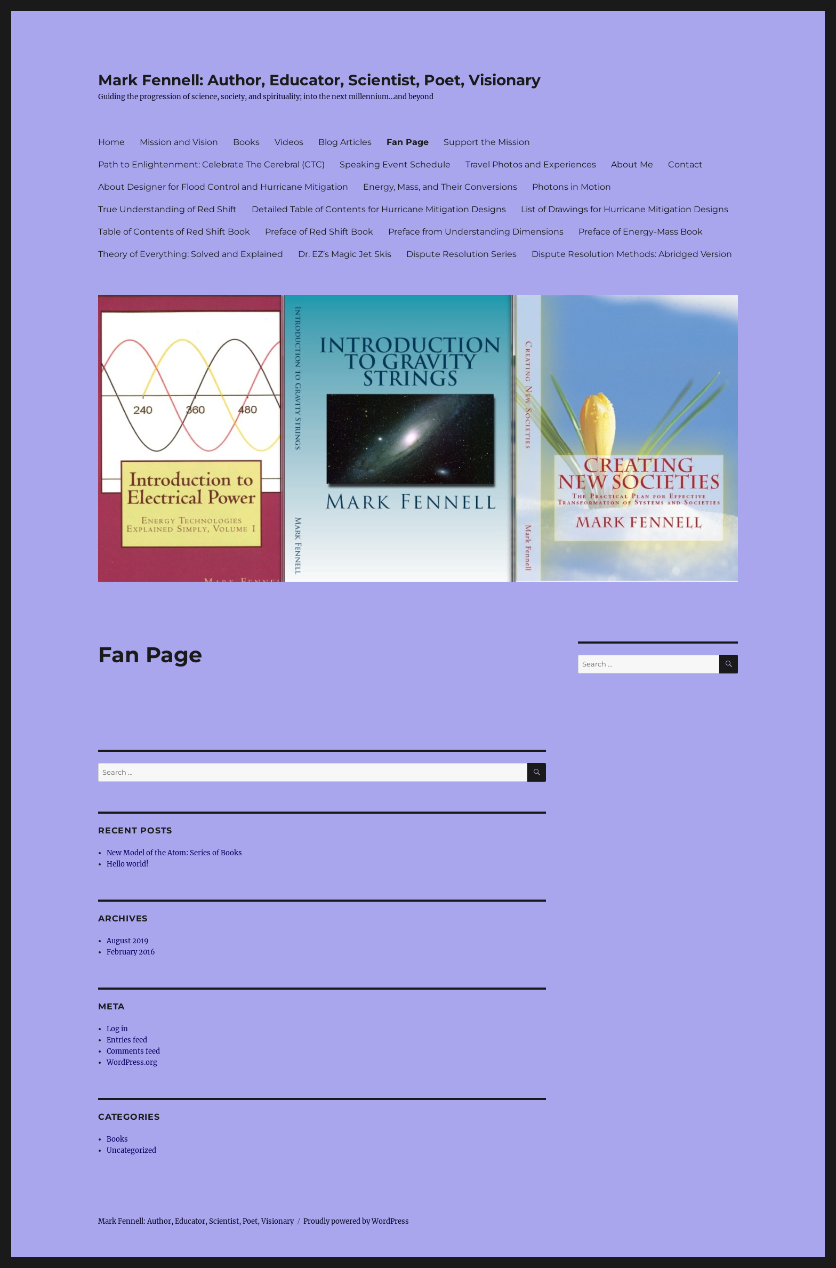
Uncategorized (131, 1150)
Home (111, 142)
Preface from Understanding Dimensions (476, 232)
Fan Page (408, 142)
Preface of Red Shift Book (319, 232)
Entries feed (127, 1040)
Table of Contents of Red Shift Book (174, 232)
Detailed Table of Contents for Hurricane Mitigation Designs (379, 209)
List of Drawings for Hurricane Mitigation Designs (624, 209)
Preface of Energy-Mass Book (640, 232)
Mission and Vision (179, 142)
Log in (117, 1028)
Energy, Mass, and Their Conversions (440, 187)
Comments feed (133, 1051)
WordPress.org (132, 1062)
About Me (632, 164)
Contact (685, 164)
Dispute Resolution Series (461, 254)
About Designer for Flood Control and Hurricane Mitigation (223, 187)
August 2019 (128, 940)
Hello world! (128, 864)
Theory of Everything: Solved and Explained (190, 254)
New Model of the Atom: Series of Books (174, 852)
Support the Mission (487, 142)
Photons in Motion (571, 187)
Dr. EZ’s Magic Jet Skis (344, 254)
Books (246, 142)
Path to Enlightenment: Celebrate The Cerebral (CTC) (211, 164)
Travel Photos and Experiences (530, 164)
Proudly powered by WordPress (356, 1221)
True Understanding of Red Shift (167, 209)
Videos (289, 142)
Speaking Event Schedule (395, 164)
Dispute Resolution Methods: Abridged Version (632, 254)
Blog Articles (345, 142)
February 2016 (131, 952)
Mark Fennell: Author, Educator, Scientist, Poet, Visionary (319, 80)
